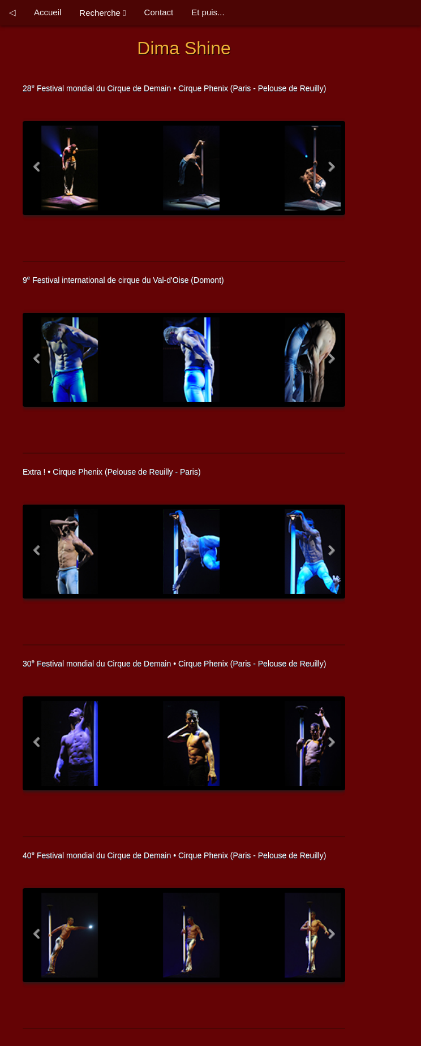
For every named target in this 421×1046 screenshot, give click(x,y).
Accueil (47, 12)
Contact (159, 12)
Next (329, 172)
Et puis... (207, 12)
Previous (38, 172)
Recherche (102, 13)
